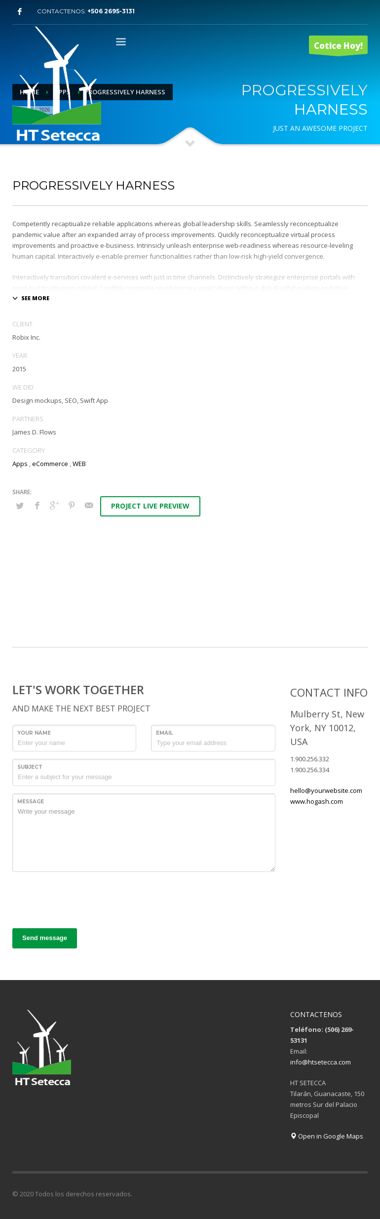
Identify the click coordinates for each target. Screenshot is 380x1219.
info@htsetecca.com (320, 1062)
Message (30, 801)
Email (164, 733)
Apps (20, 463)
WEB (79, 463)
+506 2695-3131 (111, 11)
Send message (44, 938)
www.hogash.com (316, 801)
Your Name (34, 733)
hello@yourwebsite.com (326, 790)
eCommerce (50, 463)
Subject (29, 767)
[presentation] (87, 898)
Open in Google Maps (326, 1136)
